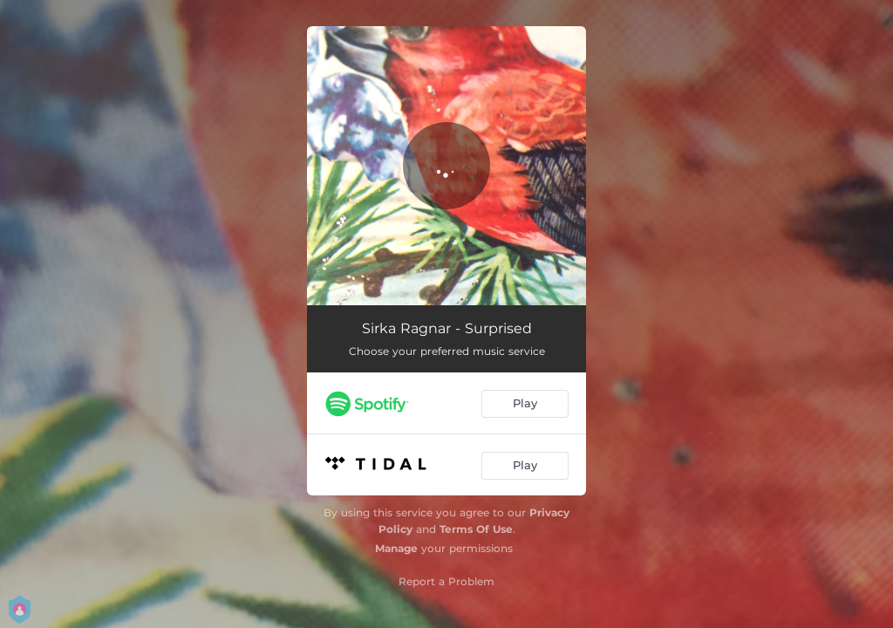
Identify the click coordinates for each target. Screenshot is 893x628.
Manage (396, 548)
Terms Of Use (476, 529)
